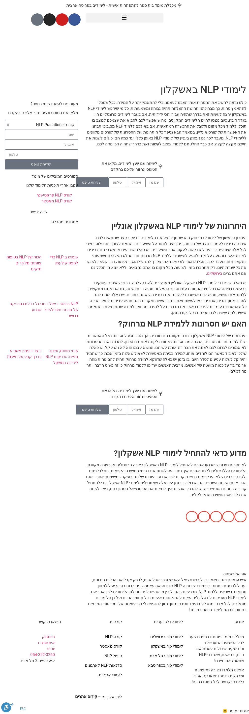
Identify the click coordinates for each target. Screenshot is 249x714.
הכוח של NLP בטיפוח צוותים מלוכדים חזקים (23, 263)
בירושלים (214, 273)
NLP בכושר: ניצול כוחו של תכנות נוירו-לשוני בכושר (60, 310)
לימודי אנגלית (110, 675)
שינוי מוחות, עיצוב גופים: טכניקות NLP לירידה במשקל (61, 356)
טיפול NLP (113, 656)
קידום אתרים (86, 696)
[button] (125, 18)
